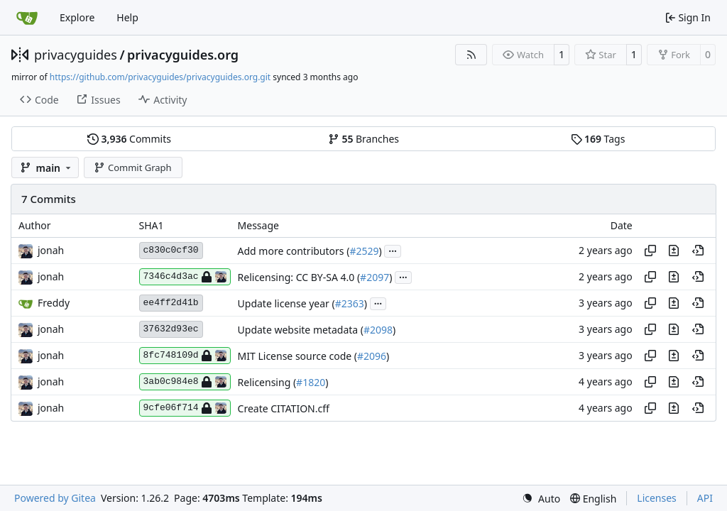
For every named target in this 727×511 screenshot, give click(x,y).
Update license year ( (286, 303)
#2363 (349, 303)
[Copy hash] (650, 250)
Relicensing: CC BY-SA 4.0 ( (299, 277)
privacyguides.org (183, 55)
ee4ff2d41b (171, 302)
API (705, 498)
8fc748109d (184, 355)
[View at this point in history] (698, 250)
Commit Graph (132, 167)
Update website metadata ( (301, 329)
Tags (598, 138)
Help (127, 17)
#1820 (310, 382)
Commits (129, 138)
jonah (51, 250)
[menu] (541, 498)
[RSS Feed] (471, 54)
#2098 (378, 329)
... (392, 250)
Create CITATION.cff (283, 408)
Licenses (657, 498)
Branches (363, 138)
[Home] (27, 18)
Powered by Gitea (55, 498)
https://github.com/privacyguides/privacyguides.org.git (160, 77)
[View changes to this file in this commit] (673, 250)
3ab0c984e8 (184, 382)
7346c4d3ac (184, 276)
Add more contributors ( (294, 251)
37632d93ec (171, 329)
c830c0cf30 (171, 250)
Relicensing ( (267, 382)
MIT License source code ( (297, 356)
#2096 (371, 356)
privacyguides (75, 55)
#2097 (374, 277)
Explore (77, 17)
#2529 (363, 251)
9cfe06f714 (184, 408)
